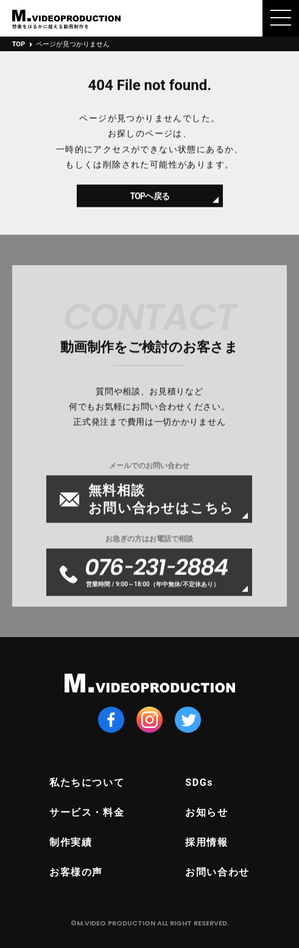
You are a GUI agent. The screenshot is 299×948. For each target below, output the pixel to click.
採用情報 (206, 842)
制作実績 (70, 842)
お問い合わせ (217, 872)
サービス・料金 (86, 812)
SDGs (199, 782)
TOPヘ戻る (149, 200)
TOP (18, 44)
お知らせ (206, 812)
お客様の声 (76, 872)
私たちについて (86, 782)
